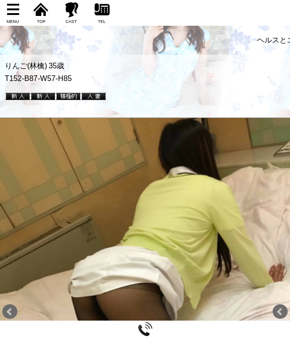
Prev (9, 311)
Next (280, 311)
